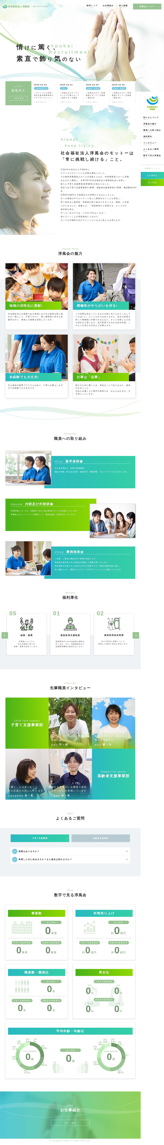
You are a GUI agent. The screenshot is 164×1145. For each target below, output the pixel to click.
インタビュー (152, 144)
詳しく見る (70, 1125)
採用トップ (92, 6)
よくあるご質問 (152, 150)
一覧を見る (18, 98)
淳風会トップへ (147, 6)
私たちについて (152, 118)
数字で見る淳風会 (152, 156)
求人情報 (123, 6)
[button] (5, 635)
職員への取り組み (152, 131)
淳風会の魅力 (152, 125)
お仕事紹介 (108, 6)
